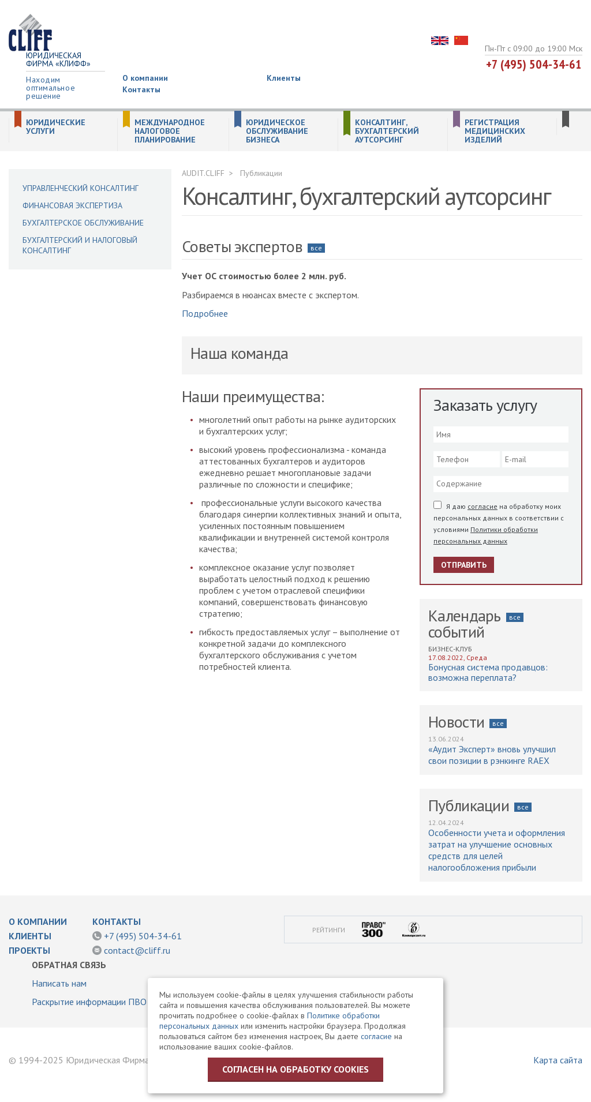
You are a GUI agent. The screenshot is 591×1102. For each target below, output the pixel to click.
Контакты (141, 89)
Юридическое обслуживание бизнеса (277, 131)
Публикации (261, 173)
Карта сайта (557, 1060)
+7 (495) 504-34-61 (534, 64)
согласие (482, 506)
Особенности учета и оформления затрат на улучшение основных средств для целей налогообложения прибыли (496, 850)
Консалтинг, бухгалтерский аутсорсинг (387, 131)
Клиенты (284, 78)
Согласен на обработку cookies (295, 1069)
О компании (145, 78)
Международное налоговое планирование (169, 131)
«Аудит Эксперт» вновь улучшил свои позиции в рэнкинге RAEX (492, 754)
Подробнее (205, 313)
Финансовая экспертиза (72, 205)
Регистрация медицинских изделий (495, 131)
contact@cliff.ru (137, 950)
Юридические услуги (55, 127)
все (316, 247)
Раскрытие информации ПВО (89, 1001)
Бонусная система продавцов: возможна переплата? (488, 672)
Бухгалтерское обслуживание (83, 223)
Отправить (464, 565)
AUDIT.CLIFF (203, 173)
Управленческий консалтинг (81, 188)
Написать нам (59, 983)
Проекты (29, 950)
